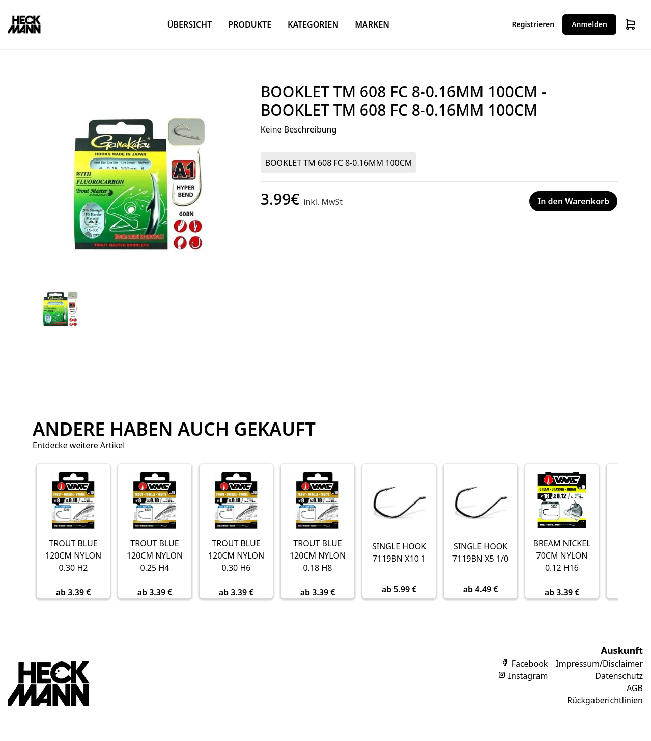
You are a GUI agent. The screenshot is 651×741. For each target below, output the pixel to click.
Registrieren (533, 24)
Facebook (524, 663)
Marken (372, 24)
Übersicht (189, 24)
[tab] (58, 307)
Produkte (249, 24)
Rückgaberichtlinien (605, 700)
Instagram (523, 675)
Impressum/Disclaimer (599, 663)
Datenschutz (619, 675)
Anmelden (589, 24)
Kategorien (313, 24)
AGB (635, 688)
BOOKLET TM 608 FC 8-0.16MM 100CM (338, 162)
